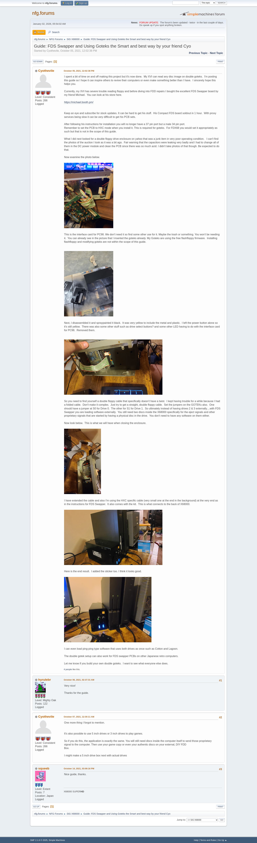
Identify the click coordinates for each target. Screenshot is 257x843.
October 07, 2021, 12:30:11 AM (79, 717)
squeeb (43, 768)
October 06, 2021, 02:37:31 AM (79, 680)
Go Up (36, 807)
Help (196, 840)
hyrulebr (44, 679)
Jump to (181, 819)
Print (220, 62)
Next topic (216, 53)
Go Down (37, 62)
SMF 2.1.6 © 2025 (38, 840)
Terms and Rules (208, 840)
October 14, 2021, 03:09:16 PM (79, 768)
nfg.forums (43, 13)
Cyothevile (46, 70)
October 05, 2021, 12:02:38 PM (79, 71)
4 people (68, 669)
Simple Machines (57, 840)
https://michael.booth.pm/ (78, 102)
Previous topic (198, 53)
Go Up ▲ (222, 840)
